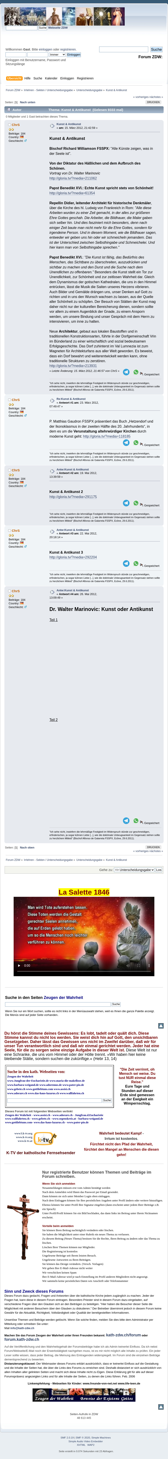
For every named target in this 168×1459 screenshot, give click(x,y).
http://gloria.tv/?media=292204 (73, 557)
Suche (11, 997)
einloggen (45, 49)
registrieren (68, 49)
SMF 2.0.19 (67, 1437)
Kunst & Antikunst (69, 124)
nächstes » (156, 97)
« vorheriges (141, 97)
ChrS (16, 125)
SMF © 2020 (83, 1437)
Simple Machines (101, 1437)
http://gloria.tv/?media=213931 (73, 366)
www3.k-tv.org (24, 1133)
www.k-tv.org (24, 1137)
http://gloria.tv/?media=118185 (107, 436)
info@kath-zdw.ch (22, 1328)
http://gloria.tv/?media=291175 (73, 497)
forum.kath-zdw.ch (21, 1339)
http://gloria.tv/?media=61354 (72, 193)
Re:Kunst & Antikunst (71, 399)
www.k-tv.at (25, 1140)
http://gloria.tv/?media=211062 (73, 178)
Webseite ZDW (58, 27)
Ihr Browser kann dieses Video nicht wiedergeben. (84, 936)
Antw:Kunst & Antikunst (73, 469)
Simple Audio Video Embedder (86, 1441)
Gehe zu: (106, 870)
